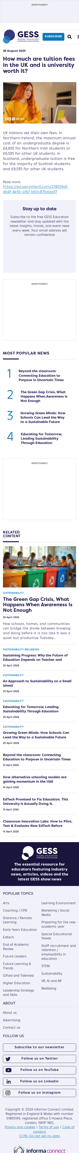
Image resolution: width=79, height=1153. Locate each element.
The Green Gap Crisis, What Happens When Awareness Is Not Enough (44, 396)
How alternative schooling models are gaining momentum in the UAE (35, 779)
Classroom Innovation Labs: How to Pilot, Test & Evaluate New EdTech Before (37, 823)
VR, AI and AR (51, 981)
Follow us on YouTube (39, 1070)
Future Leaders (15, 956)
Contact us (11, 1027)
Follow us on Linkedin (39, 1081)
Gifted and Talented (18, 975)
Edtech (8, 937)
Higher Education (16, 983)
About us (10, 1013)
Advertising (11, 1020)
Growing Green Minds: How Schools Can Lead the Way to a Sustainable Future (42, 417)
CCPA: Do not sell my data (39, 1136)
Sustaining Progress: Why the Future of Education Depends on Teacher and (35, 657)
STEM (45, 966)
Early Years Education (20, 930)
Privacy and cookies (20, 1127)
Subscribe (53, 36)
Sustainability (13, 593)
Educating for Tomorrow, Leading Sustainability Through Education (41, 438)
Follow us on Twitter (39, 1058)
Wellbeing (32, 650)
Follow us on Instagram (39, 1092)
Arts (6, 903)
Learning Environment (58, 903)
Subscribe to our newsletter (39, 1047)
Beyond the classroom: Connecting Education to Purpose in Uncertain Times (41, 375)
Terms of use (49, 1127)
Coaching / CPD (15, 910)
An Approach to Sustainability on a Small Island (37, 683)
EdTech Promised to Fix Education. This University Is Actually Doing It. (35, 801)
